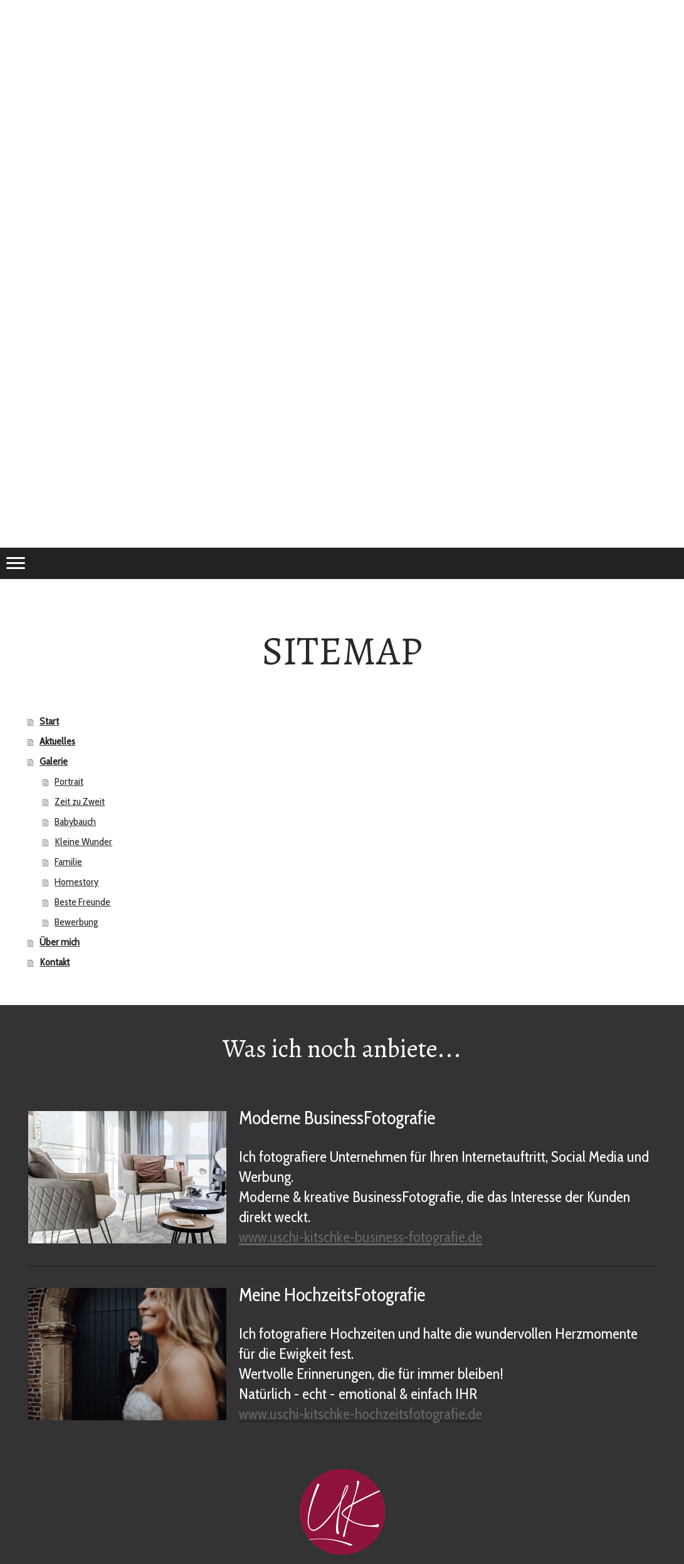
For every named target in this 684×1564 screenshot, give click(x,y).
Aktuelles (57, 741)
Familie (68, 862)
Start (49, 721)
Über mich (59, 942)
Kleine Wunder (83, 842)
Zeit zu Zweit (80, 801)
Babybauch (75, 821)
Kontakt (54, 962)
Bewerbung (76, 922)
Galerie (53, 761)
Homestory (76, 882)
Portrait (69, 781)
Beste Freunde (82, 902)
